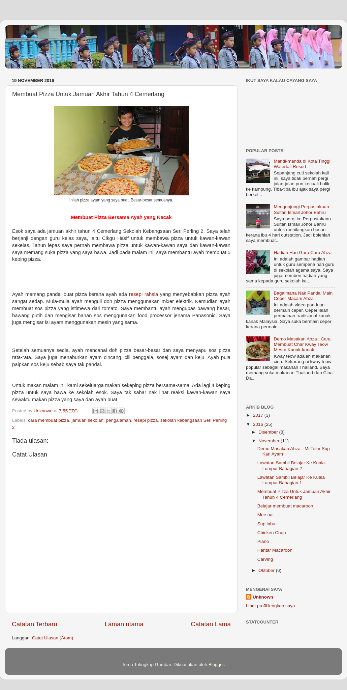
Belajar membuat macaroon (285, 505)
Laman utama (124, 624)
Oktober (267, 570)
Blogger (216, 664)
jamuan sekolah (87, 420)
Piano (263, 541)
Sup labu (266, 523)
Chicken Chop (271, 532)
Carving (265, 559)
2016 (258, 424)
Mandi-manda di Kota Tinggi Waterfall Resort (302, 164)
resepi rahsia (143, 294)
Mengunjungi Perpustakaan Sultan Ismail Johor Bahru (301, 209)
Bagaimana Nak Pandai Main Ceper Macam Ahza (303, 296)
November (269, 440)
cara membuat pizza (48, 420)
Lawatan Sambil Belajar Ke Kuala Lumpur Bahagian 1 (291, 480)
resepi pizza (145, 420)
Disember (268, 432)
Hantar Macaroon (274, 550)
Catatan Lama (211, 624)
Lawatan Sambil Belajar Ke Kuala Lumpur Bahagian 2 (291, 465)
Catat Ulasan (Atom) (52, 637)
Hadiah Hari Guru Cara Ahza (303, 252)
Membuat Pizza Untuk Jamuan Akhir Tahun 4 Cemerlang (294, 494)
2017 (258, 415)
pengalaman (118, 420)
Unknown (263, 597)
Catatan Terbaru (34, 624)
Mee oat (265, 514)
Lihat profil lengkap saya (270, 605)
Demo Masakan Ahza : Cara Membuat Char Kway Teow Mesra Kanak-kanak (302, 344)
